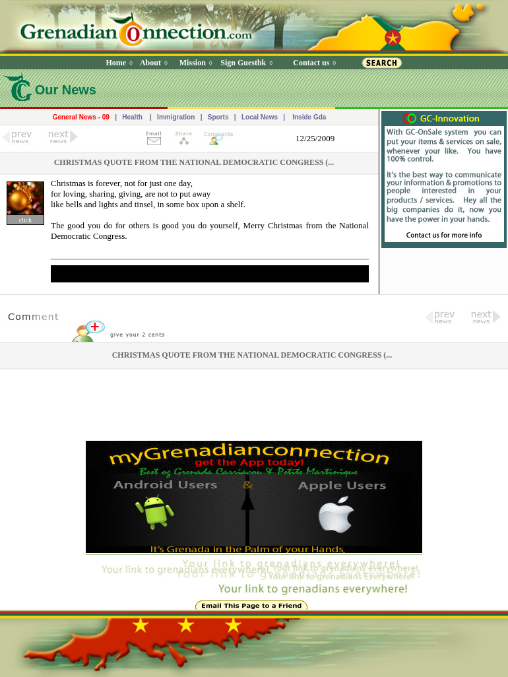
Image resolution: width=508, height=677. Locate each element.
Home (116, 62)
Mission (192, 62)
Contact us (311, 62)
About (150, 62)
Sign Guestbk (245, 62)
